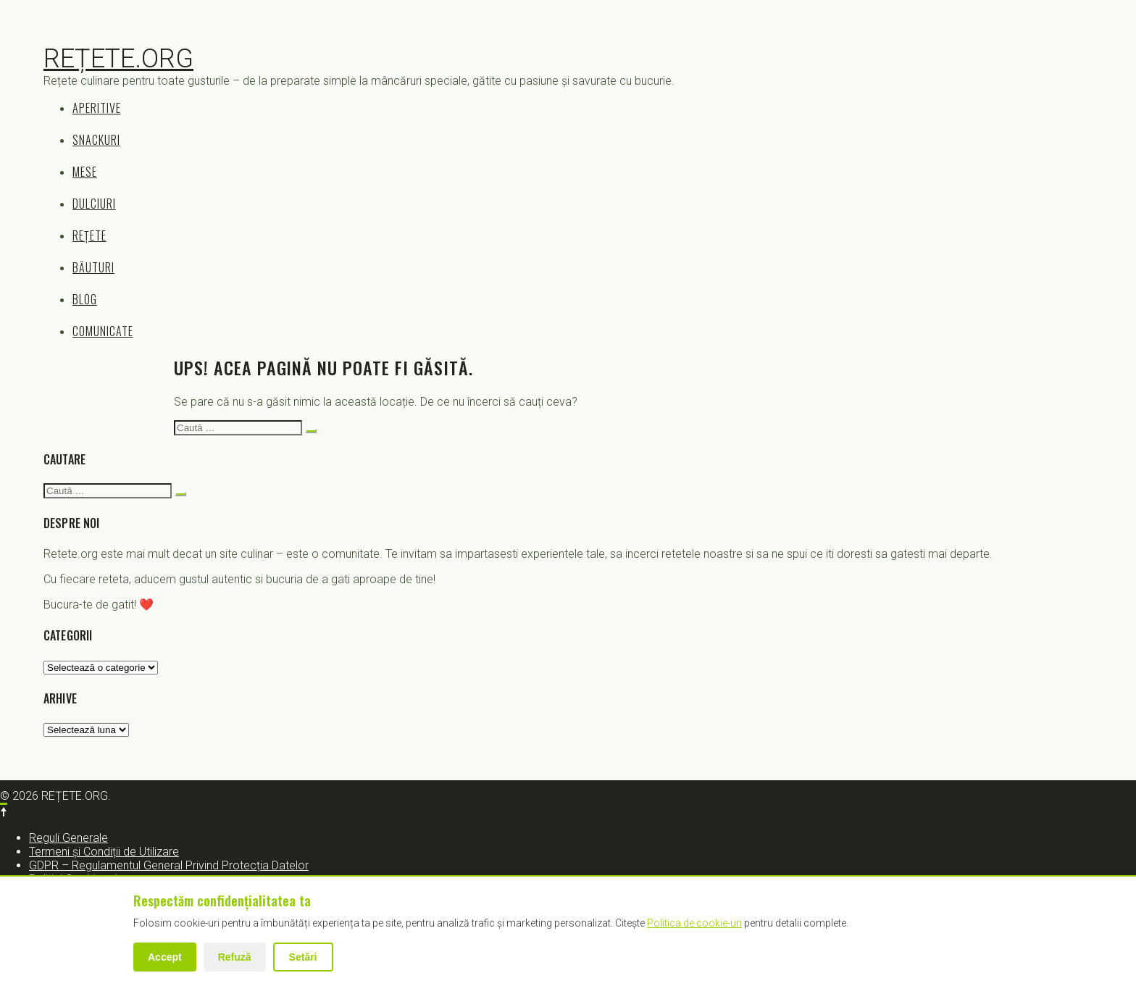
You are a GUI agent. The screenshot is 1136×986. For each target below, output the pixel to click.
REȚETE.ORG (118, 58)
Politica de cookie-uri (694, 923)
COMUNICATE (102, 331)
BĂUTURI (93, 267)
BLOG (84, 299)
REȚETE (89, 235)
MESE (84, 171)
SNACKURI (96, 140)
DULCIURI (94, 203)
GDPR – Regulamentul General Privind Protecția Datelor (169, 865)
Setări (303, 957)
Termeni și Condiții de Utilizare (104, 851)
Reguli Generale (68, 838)
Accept (165, 957)
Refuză (234, 957)
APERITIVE (96, 108)
